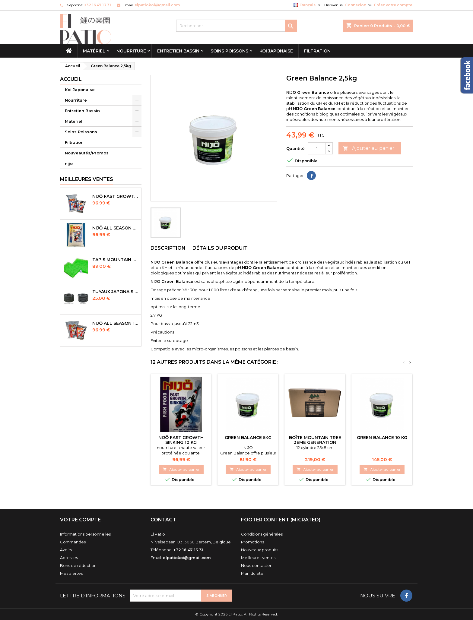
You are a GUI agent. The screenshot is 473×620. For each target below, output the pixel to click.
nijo (69, 163)
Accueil (71, 79)
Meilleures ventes (258, 557)
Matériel (94, 51)
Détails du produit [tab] (220, 248)
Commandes (73, 541)
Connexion (355, 5)
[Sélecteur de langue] (308, 5)
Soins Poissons (229, 51)
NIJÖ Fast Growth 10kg (115, 196)
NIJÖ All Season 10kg (115, 323)
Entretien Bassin (178, 51)
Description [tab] (168, 248)
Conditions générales (262, 534)
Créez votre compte (393, 5)
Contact (163, 520)
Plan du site (252, 573)
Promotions (252, 541)
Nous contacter (256, 565)
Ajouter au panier (369, 148)
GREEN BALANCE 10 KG (382, 437)
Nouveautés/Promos (87, 152)
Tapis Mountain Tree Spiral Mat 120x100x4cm (115, 259)
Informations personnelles (85, 534)
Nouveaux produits (259, 549)
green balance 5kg (248, 437)
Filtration (317, 51)
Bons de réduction (78, 565)
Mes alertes (71, 573)
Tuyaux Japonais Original (115, 291)
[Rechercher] (236, 26)
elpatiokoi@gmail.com (157, 5)
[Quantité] (317, 148)
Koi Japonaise (276, 51)
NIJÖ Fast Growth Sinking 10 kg (181, 440)
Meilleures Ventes (86, 179)
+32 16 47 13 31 (97, 5)
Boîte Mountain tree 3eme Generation (315, 440)
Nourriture (131, 51)
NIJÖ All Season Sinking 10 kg (115, 228)
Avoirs (66, 549)
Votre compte (80, 520)
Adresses (69, 557)
